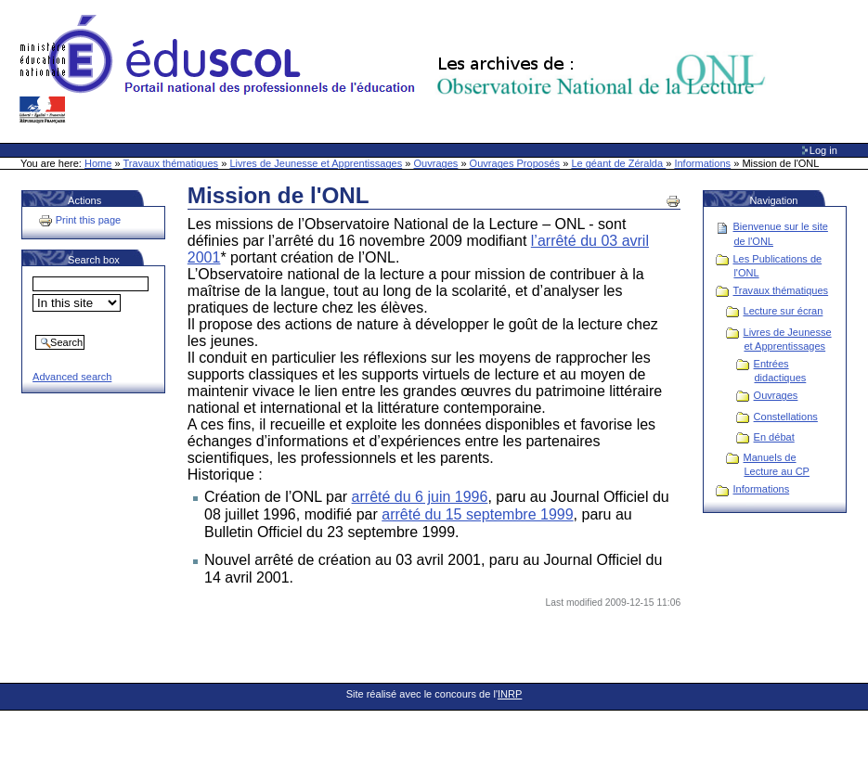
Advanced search (71, 376)
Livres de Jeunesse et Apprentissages (315, 163)
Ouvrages (436, 163)
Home (97, 163)
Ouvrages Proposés (515, 163)
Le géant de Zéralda (618, 163)
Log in (823, 150)
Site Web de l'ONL (396, 69)
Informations (702, 163)
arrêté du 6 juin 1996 (420, 497)
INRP (510, 693)
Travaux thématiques (171, 163)
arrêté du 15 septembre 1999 (477, 514)
